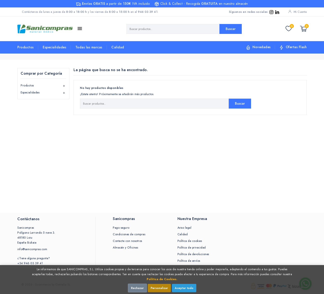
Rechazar (137, 288)
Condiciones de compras (129, 234)
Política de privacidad (191, 247)
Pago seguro (121, 228)
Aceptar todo (184, 288)
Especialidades (54, 47)
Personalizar (159, 288)
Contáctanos (28, 219)
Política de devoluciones (193, 254)
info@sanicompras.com (32, 249)
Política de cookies (189, 241)
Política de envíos (188, 261)
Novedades (262, 47)
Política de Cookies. (162, 279)
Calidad (117, 47)
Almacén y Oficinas (125, 247)
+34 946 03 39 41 (30, 263)
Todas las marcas (88, 47)
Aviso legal (184, 228)
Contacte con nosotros (127, 241)
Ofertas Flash (296, 47)
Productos (25, 47)
